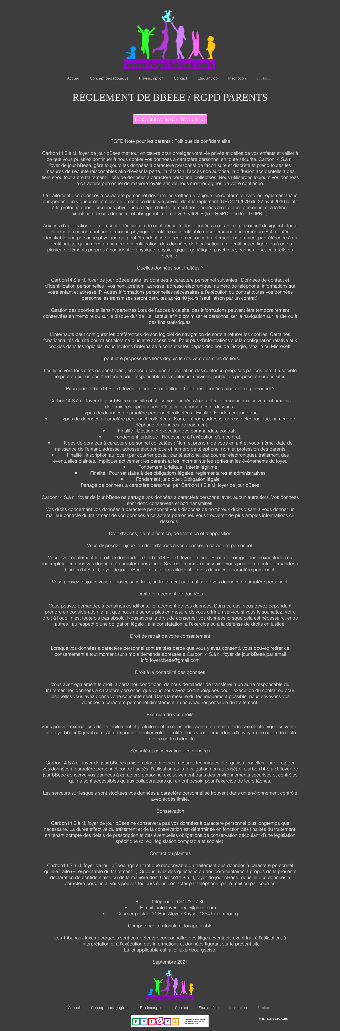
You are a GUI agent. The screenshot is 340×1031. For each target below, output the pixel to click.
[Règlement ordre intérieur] (170, 119)
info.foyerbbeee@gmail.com (170, 660)
